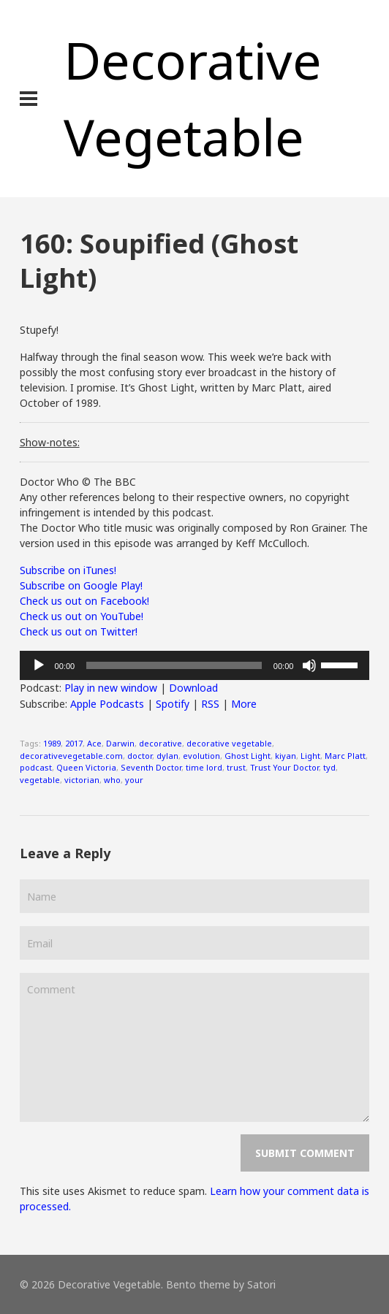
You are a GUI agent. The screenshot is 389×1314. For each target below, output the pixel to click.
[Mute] (309, 665)
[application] (195, 665)
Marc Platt (345, 755)
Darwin (120, 743)
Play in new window (110, 688)
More (244, 704)
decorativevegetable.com (71, 755)
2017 (74, 743)
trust (236, 767)
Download (193, 688)
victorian (81, 779)
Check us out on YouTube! (81, 616)
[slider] (174, 665)
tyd (329, 767)
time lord (204, 767)
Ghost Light (247, 755)
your (134, 779)
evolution (201, 755)
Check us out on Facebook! (84, 601)
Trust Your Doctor (284, 767)
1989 (52, 743)
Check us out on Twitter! (78, 631)
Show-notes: (50, 442)
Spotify (172, 704)
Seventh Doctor (151, 767)
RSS (210, 704)
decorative (160, 743)
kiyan (285, 755)
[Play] (38, 665)
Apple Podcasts (107, 704)
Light (310, 755)
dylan (167, 755)
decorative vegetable (229, 743)
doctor (139, 755)
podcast (36, 767)
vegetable (40, 779)
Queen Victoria (86, 767)
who (112, 779)
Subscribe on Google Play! (81, 585)
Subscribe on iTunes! (68, 570)
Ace (94, 743)
